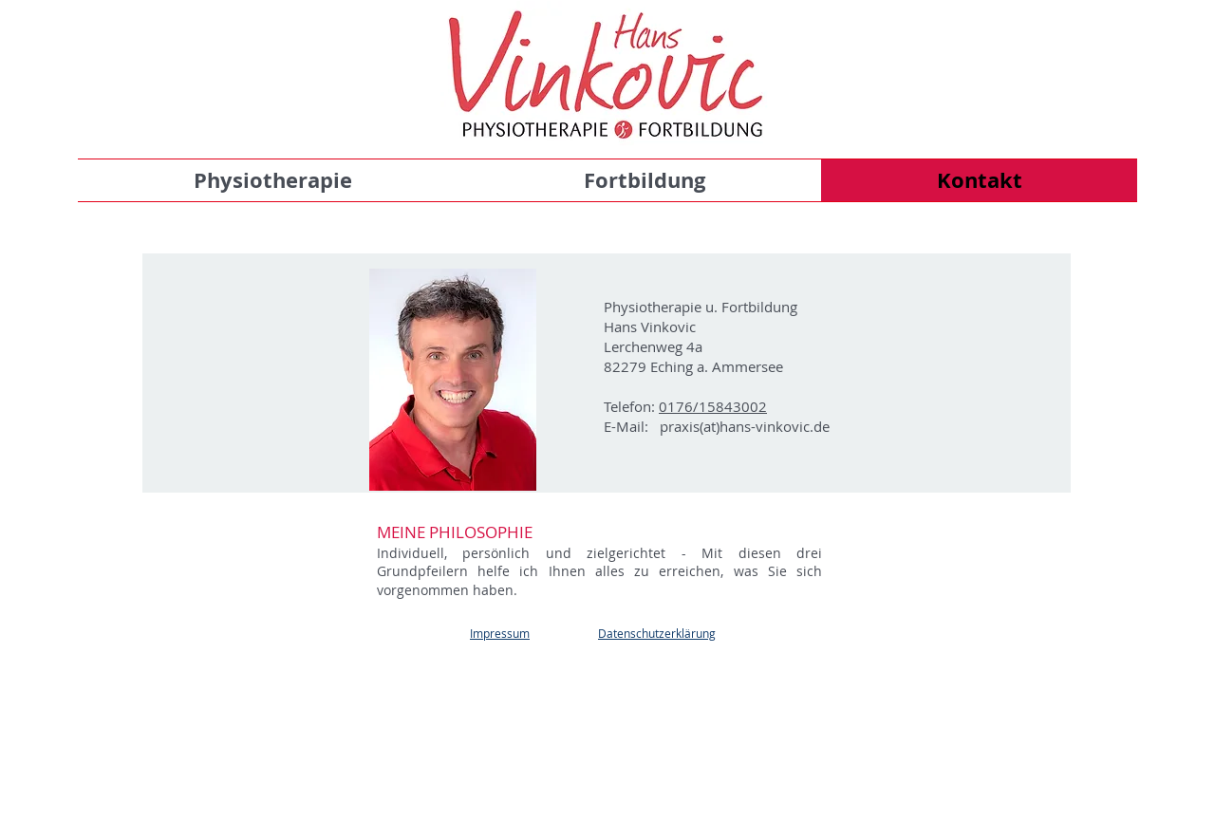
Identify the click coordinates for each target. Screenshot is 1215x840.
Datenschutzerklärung (657, 633)
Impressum (500, 633)
